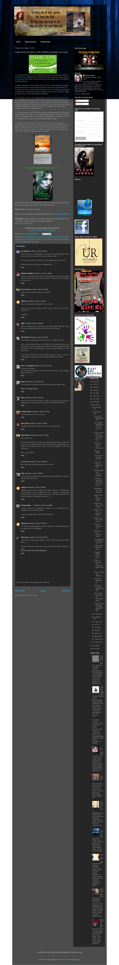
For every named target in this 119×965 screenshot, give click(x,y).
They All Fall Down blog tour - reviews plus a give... (98, 596)
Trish (22, 473)
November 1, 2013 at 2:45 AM (38, 251)
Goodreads (52, 230)
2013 (94, 404)
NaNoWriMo (31, 239)
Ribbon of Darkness (54, 239)
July (96, 624)
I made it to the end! (101, 832)
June (96, 627)
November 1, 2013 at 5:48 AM (34, 323)
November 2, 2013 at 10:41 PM (38, 537)
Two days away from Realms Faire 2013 (98, 541)
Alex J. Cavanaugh (27, 365)
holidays (23, 239)
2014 (94, 402)
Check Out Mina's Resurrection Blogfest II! (34, 550)
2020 (94, 384)
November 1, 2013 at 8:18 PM (37, 487)
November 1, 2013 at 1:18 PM (38, 423)
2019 (94, 387)
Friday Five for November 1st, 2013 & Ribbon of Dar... (98, 607)
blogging (22, 237)
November (98, 412)
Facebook (32, 230)
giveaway (18, 239)
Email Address (80, 120)
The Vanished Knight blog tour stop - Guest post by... (98, 426)
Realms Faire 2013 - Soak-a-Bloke (98, 505)
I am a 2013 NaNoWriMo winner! (98, 417)
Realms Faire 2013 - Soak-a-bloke (98, 519)
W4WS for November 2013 (98, 526)
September (98, 617)
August (97, 621)
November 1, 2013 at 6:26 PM (38, 461)
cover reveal (39, 237)
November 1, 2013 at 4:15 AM (39, 289)
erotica (62, 237)
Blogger (77, 959)
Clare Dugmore (30, 237)
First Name (78, 126)
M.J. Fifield (24, 251)
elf (54, 237)
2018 (94, 390)
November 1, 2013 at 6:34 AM (39, 337)
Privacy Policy (46, 42)
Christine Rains (26, 234)
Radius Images (62, 959)
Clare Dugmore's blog (21, 79)
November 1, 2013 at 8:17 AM (42, 365)
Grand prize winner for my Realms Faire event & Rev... (98, 482)
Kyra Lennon (25, 289)
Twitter (39, 230)
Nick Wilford (25, 337)
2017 (94, 393)
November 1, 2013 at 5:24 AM (37, 301)
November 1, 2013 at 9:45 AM (34, 397)
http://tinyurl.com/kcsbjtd (23, 223)
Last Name (78, 132)
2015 (94, 399)
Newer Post (20, 591)
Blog (45, 230)
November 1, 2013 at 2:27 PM (39, 435)
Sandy (23, 381)
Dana (22, 397)
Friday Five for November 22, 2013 (98, 457)
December (98, 407)
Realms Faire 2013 (41, 239)
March (97, 636)
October (97, 614)
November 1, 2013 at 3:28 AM (42, 273)
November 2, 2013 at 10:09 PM (43, 505)
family (66, 237)
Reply (22, 267)
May (96, 630)
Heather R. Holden (27, 273)
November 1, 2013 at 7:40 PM (34, 473)
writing (36, 241)
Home (18, 42)
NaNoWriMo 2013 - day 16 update (98, 490)
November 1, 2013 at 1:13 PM (40, 411)
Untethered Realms (27, 241)
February (97, 639)
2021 (94, 381)
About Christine (30, 42)
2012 (94, 645)
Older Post (66, 591)
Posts (78, 101)
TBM (22, 323)
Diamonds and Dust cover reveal (98, 547)
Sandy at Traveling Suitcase (29, 388)
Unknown (24, 301)
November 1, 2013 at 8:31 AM (34, 381)
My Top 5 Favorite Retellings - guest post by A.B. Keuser (97, 723)
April (96, 633)
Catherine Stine (26, 411)
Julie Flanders (25, 435)
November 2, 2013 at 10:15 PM (37, 523)
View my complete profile (82, 94)
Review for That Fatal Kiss (98, 580)
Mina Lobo (24, 537)
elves (57, 237)
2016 (94, 396)
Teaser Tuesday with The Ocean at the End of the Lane (98, 436)
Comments (80, 104)
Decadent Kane (48, 237)
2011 (94, 648)
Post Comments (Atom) (30, 595)
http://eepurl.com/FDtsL (61, 214)
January (97, 642)
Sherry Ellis (24, 423)
